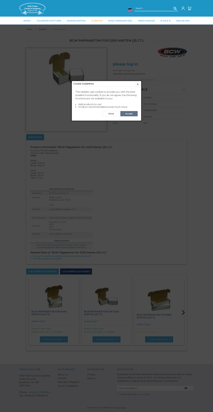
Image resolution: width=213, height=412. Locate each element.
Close (111, 62)
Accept (129, 62)
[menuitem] (32, 9)
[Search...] (156, 8)
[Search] (175, 8)
